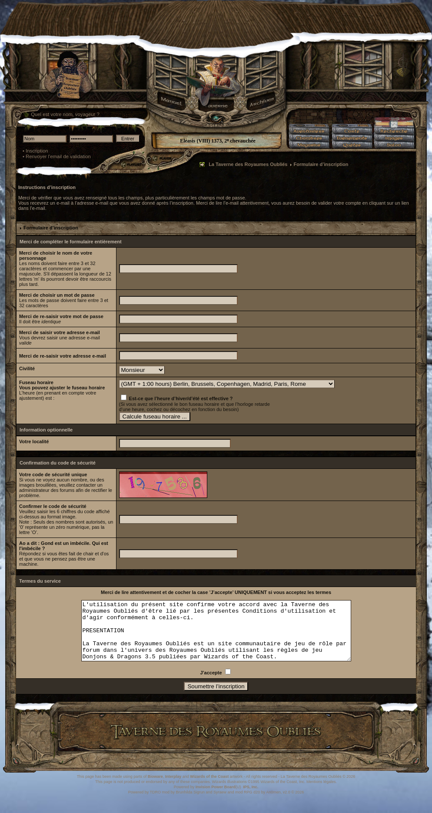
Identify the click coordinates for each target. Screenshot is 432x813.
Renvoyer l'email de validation (58, 156)
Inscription (37, 150)
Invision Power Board (216, 798)
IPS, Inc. (250, 798)
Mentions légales (321, 793)
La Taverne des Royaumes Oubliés (248, 164)
